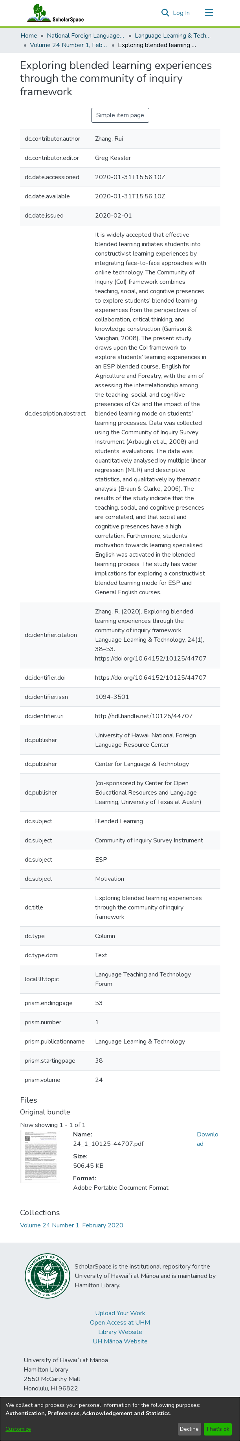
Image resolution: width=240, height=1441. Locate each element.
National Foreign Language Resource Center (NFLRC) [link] (86, 35)
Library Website (120, 1332)
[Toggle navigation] (209, 12)
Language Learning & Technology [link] (174, 35)
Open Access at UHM (120, 1322)
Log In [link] (182, 13)
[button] (165, 13)
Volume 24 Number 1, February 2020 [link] (69, 45)
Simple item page (120, 115)
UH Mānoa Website (120, 1341)
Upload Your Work (120, 1313)
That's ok (217, 1429)
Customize (18, 1429)
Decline (189, 1429)
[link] (71, 1225)
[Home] (54, 13)
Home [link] (28, 35)
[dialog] (120, 1419)
